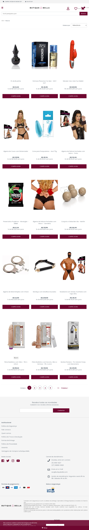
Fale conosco (6, 430)
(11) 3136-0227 (56, 463)
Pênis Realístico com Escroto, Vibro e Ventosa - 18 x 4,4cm (44, 363)
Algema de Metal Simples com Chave (16, 292)
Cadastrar (61, 410)
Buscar (83, 14)
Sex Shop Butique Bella (41, 7)
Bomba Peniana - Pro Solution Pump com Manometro (73, 363)
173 (58, 388)
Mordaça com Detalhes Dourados (44, 292)
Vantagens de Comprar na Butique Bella (15, 451)
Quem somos (6, 433)
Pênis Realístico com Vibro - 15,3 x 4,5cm (15, 363)
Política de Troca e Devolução (11, 437)
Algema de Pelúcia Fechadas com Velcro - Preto (73, 152)
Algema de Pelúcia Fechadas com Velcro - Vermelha (44, 223)
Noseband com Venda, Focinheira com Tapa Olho (73, 293)
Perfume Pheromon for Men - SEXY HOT (44, 82)
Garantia (4, 448)
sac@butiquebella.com (59, 472)
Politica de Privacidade (9, 444)
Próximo (64, 388)
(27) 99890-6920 (57, 465)
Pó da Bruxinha (16, 81)
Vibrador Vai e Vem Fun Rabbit (73, 81)
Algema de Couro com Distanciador (15, 151)
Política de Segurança (9, 426)
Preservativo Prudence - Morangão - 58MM (15, 223)
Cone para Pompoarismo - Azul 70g (44, 151)
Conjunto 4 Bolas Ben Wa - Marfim (73, 222)
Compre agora (16, 96)
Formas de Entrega (8, 440)
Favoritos (76, 8)
